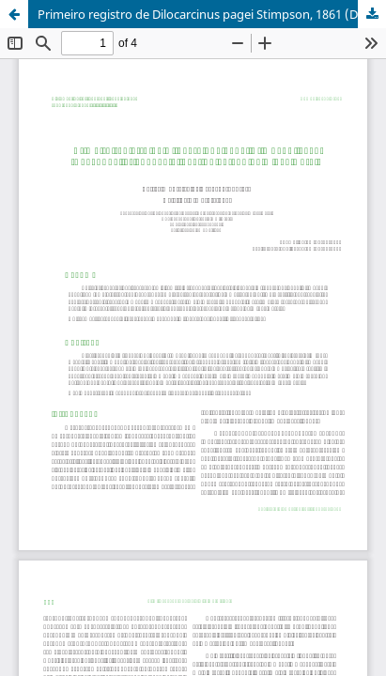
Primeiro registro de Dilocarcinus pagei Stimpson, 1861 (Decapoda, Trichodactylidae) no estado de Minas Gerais (212, 14)
